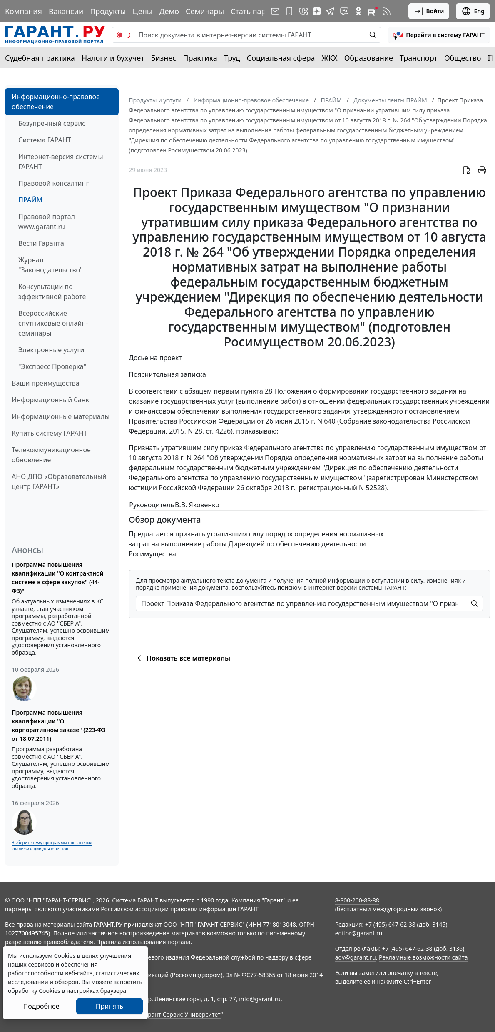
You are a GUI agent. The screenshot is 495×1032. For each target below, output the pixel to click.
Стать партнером (262, 11)
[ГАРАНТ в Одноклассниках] (358, 11)
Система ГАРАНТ (44, 140)
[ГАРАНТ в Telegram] (330, 11)
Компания (23, 11)
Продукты (108, 11)
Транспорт (419, 58)
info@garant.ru (260, 999)
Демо (169, 11)
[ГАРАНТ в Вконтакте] (303, 11)
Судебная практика (40, 58)
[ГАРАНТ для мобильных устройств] (289, 11)
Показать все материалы (182, 658)
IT (491, 58)
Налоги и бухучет (113, 58)
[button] (439, 35)
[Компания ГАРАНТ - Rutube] (373, 11)
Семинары (205, 11)
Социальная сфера (281, 58)
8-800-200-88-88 (357, 900)
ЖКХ (330, 58)
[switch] (123, 35)
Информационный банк (50, 399)
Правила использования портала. (144, 942)
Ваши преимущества (46, 383)
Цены (142, 11)
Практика (200, 58)
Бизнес (163, 58)
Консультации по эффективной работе (52, 291)
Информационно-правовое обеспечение (56, 101)
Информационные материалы (60, 416)
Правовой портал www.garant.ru (46, 221)
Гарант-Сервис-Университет (181, 1014)
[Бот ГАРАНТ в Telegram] (344, 11)
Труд (232, 58)
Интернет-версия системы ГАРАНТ (60, 161)
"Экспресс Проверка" (52, 366)
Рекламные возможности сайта (423, 957)
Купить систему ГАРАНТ (49, 433)
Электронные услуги (51, 349)
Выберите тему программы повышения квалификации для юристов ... (52, 846)
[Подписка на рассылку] (275, 11)
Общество (462, 58)
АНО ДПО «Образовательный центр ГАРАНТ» (59, 481)
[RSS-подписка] (387, 11)
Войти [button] (429, 11)
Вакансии (66, 11)
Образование (368, 58)
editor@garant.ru (359, 933)
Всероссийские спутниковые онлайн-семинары (53, 323)
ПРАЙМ (30, 199)
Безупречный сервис (51, 123)
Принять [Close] (110, 1006)
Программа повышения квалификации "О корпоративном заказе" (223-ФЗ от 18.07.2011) (58, 725)
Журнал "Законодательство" (50, 264)
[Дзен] (317, 11)
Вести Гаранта (41, 243)
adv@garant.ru (355, 957)
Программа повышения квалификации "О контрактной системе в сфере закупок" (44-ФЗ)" (58, 578)
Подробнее (41, 1006)
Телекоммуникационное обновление (51, 454)
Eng (473, 11)
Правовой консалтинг (53, 183)
